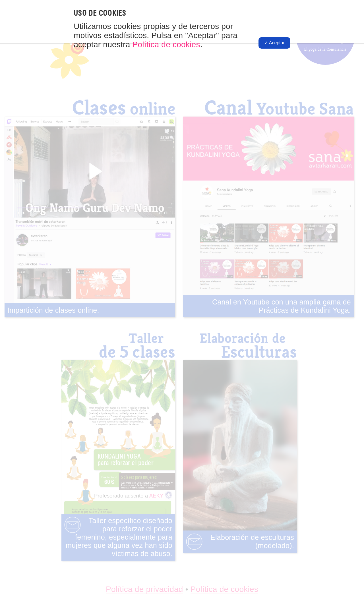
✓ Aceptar (274, 42)
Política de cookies (166, 44)
